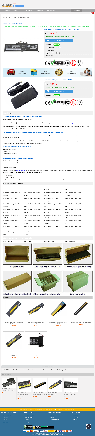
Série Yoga (35, 370)
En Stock (56, 44)
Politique (5, 419)
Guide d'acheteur (30, 415)
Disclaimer (5, 422)
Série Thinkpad (6, 370)
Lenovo (10, 17)
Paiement (52, 415)
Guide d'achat (29, 10)
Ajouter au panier (59, 40)
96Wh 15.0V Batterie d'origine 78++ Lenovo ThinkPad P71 (23, 394)
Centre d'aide (76, 10)
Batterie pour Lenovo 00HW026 (76, 123)
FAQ (27, 419)
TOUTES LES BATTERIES (11, 10)
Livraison (52, 417)
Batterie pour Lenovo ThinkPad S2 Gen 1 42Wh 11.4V (70, 394)
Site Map (75, 419)
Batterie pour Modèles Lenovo (66, 370)
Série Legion (26, 370)
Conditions (5, 417)
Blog (27, 422)
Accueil (5, 17)
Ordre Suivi (40, 10)
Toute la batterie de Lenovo (48, 370)
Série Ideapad (17, 370)
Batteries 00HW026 (20, 170)
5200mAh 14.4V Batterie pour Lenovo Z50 (81, 322)
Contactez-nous (51, 10)
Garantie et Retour (54, 419)
